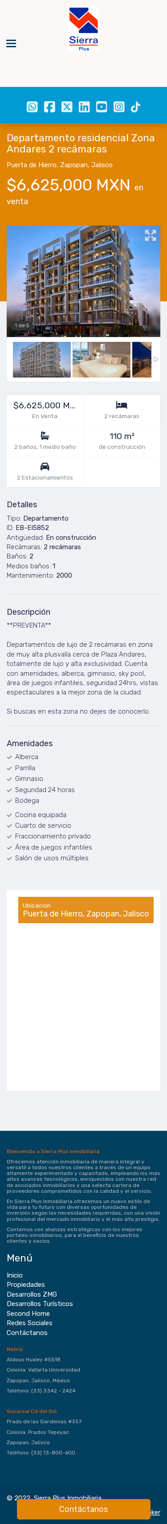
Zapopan (74, 165)
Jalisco (102, 165)
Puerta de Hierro (32, 165)
